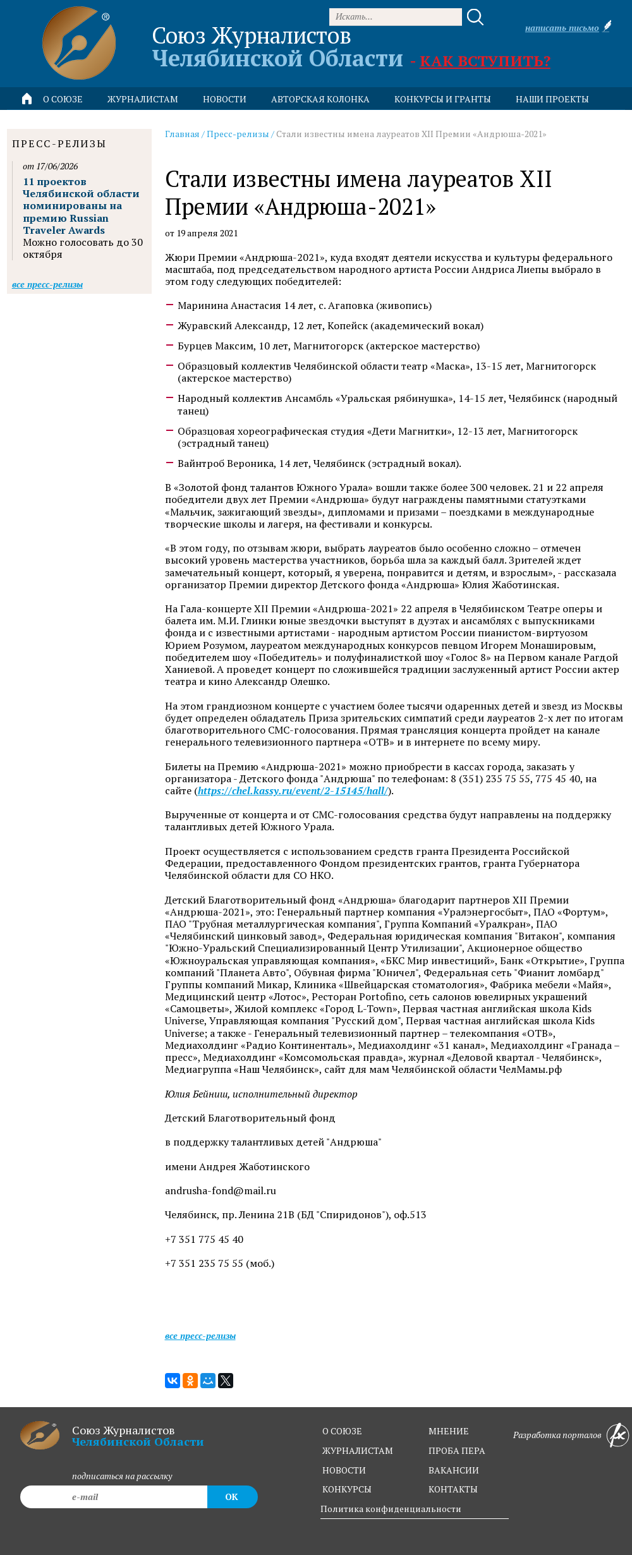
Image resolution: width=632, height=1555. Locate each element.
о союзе (342, 1431)
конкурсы (347, 1489)
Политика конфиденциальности (390, 1509)
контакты (453, 1489)
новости (224, 99)
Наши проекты (552, 99)
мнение (448, 1431)
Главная (182, 134)
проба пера (456, 1450)
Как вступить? (485, 61)
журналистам (357, 1450)
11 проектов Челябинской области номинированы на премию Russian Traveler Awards (81, 205)
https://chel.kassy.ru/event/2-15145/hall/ (293, 791)
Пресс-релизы (238, 134)
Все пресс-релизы (200, 1335)
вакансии (453, 1470)
